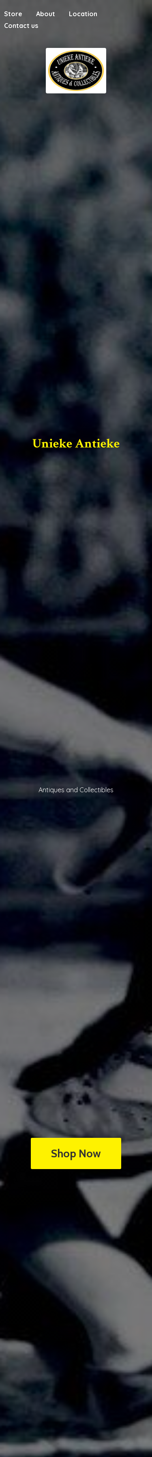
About (45, 14)
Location (83, 14)
